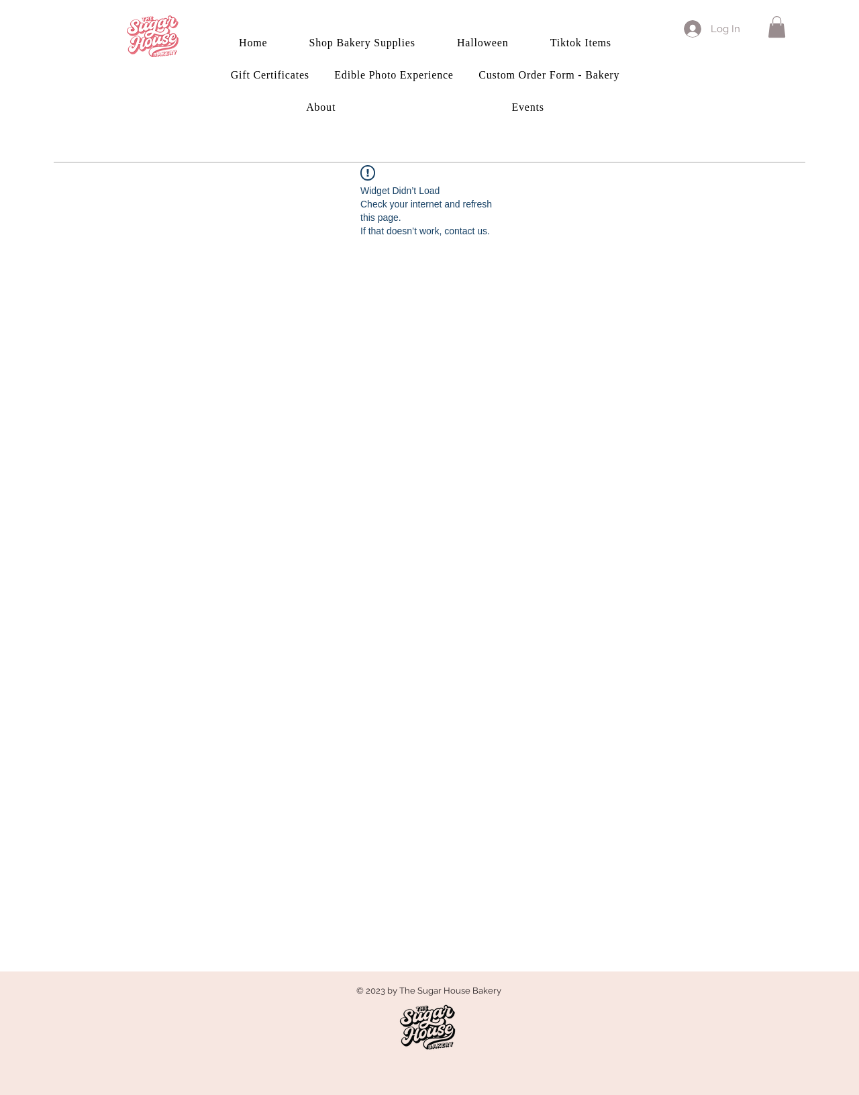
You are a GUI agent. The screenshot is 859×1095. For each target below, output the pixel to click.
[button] (777, 27)
